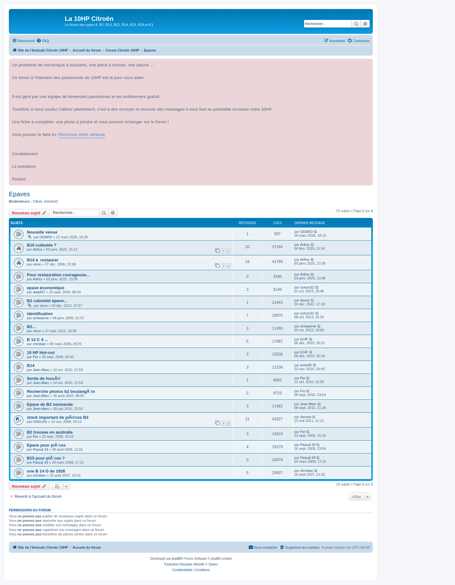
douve (305, 300)
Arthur (37, 249)
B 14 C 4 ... (37, 339)
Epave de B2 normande (50, 404)
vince (37, 264)
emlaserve (41, 318)
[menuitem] (42, 41)
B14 (30, 365)
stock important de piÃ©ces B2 (57, 417)
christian (39, 344)
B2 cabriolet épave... (47, 300)
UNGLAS (40, 422)
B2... (31, 326)
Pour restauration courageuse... (58, 274)
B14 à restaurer (42, 260)
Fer (35, 357)
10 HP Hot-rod (41, 352)
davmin (305, 417)
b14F (304, 339)
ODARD (45, 237)
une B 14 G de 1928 (46, 471)
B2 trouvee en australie (50, 432)
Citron (37, 201)
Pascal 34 (40, 449)
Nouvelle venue (42, 232)
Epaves (19, 194)
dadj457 (39, 292)
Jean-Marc (41, 370)
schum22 (51, 201)
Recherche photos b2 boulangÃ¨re (61, 391)
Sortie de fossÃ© (43, 378)
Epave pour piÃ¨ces (46, 445)
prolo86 (306, 365)
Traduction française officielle (184, 564)
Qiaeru (213, 564)
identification (40, 313)
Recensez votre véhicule (81, 134)
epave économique (45, 287)
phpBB (176, 558)
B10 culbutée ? (42, 245)
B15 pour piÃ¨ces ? (46, 458)
